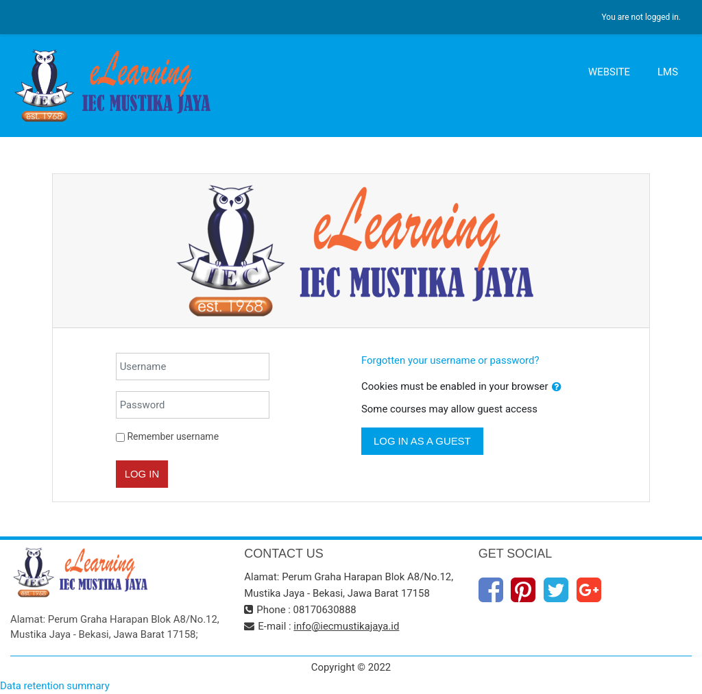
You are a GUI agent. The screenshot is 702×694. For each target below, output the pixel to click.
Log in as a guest (422, 441)
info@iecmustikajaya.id (346, 626)
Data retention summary (55, 686)
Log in (142, 474)
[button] (556, 387)
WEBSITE (609, 72)
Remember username (173, 436)
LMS (667, 72)
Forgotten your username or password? (450, 360)
